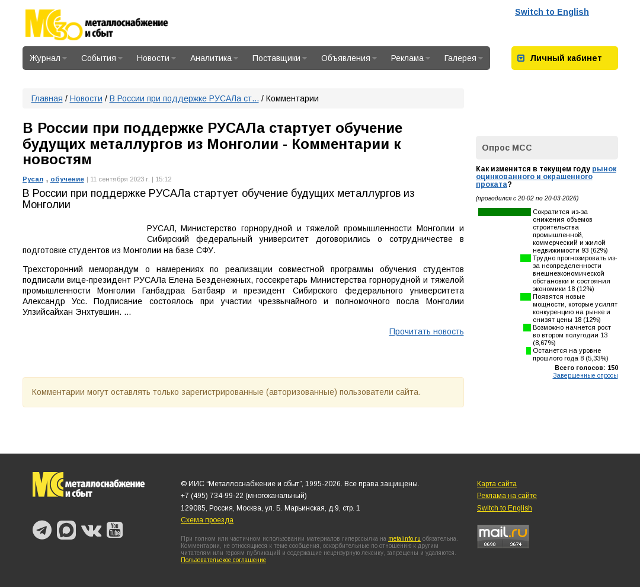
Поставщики (279, 58)
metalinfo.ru (404, 538)
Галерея (463, 58)
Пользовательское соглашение (223, 560)
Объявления (349, 58)
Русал (33, 179)
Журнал (48, 58)
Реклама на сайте (507, 496)
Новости (156, 58)
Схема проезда (207, 520)
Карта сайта (497, 484)
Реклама (410, 58)
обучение (67, 179)
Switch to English (552, 12)
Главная (47, 98)
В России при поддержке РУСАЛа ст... (184, 98)
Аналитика (214, 58)
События (102, 58)
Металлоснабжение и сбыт (112, 24)
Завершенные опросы (585, 375)
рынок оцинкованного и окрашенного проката (546, 177)
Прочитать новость (426, 331)
